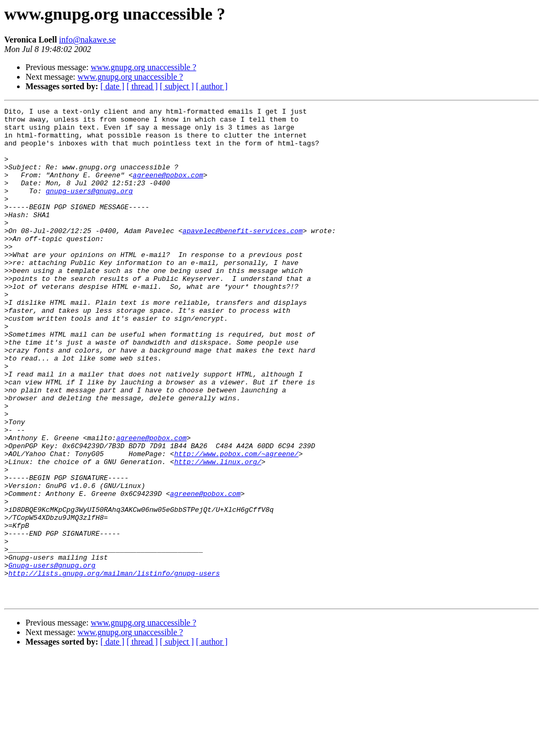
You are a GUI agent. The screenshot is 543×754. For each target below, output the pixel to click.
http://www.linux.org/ (217, 533)
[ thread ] (142, 86)
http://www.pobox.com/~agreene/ (236, 523)
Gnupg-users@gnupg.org (52, 657)
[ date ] (112, 86)
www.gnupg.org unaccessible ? (144, 67)
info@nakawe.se (87, 39)
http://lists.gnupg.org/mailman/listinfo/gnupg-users (114, 667)
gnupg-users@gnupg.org (89, 208)
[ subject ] (177, 86)
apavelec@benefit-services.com (242, 256)
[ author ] (212, 86)
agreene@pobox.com (168, 189)
